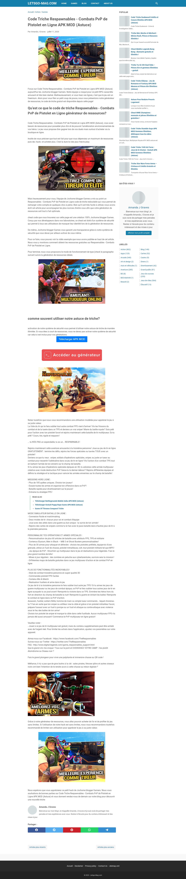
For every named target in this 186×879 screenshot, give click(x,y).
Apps (125, 253)
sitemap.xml (114, 866)
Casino (145, 257)
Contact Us (102, 866)
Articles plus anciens (106, 847)
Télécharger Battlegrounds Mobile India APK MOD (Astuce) (59, 501)
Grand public (148, 270)
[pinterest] (72, 830)
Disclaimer (79, 866)
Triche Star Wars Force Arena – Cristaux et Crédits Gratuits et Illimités (144, 166)
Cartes (145, 253)
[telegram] (107, 830)
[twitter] (54, 830)
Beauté (125, 282)
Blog (84, 3)
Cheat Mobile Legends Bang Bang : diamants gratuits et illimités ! (142, 52)
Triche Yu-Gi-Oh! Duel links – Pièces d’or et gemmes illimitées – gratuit (144, 67)
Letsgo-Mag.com (42, 3)
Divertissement (149, 266)
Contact (95, 3)
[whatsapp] (89, 830)
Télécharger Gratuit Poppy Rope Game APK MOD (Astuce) (59, 505)
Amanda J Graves (138, 207)
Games (74, 3)
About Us (108, 3)
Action (126, 249)
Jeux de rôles (148, 280)
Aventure (127, 270)
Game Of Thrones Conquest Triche (49, 509)
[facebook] (36, 830)
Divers (144, 262)
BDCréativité (127, 278)
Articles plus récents (37, 847)
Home (64, 3)
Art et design (127, 262)
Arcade (126, 257)
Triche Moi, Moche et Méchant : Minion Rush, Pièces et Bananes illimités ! (144, 36)
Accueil (70, 866)
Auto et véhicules (129, 266)
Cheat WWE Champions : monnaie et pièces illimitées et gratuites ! (144, 115)
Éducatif (146, 284)
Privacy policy (90, 866)
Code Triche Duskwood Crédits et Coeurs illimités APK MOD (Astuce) (144, 20)
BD (123, 274)
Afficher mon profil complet (139, 233)
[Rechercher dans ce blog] (156, 3)
